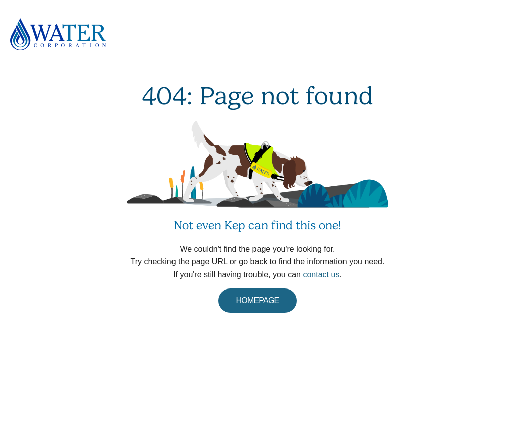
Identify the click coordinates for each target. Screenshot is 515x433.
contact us (321, 274)
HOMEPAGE (257, 300)
